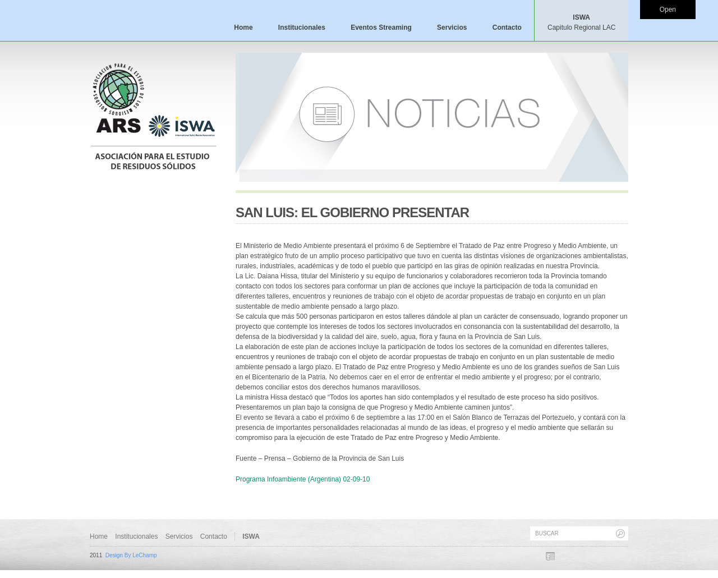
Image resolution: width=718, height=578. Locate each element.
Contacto (507, 27)
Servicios (452, 27)
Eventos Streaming (381, 27)
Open (668, 9)
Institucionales (301, 27)
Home (243, 27)
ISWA (581, 22)
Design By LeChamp (131, 555)
